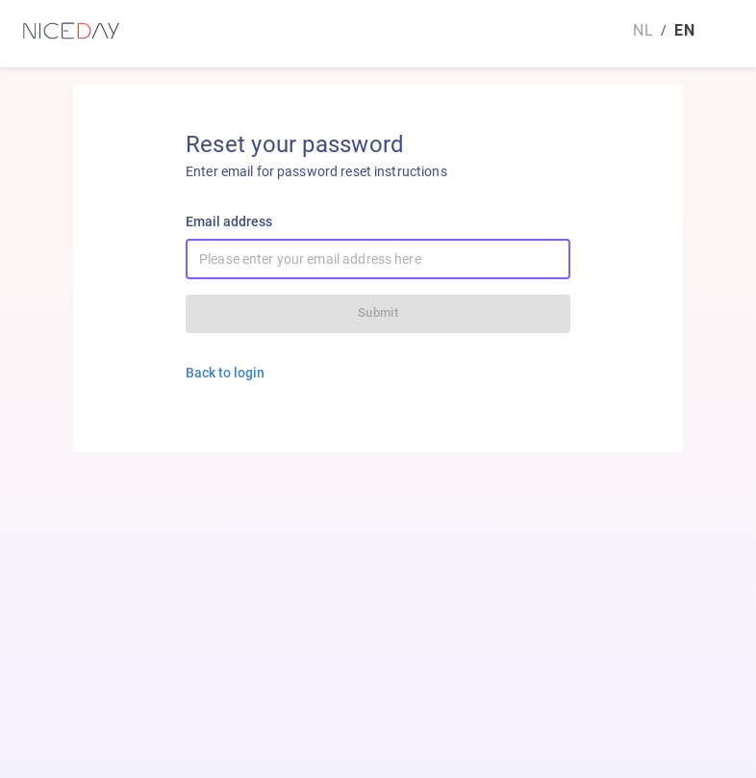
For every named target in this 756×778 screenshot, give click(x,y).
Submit (378, 312)
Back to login (225, 372)
